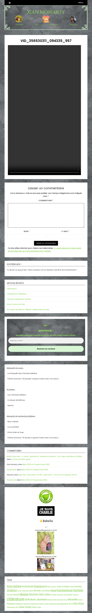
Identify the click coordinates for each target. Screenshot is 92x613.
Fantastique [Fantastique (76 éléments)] (64, 590)
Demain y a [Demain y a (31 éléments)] (38, 590)
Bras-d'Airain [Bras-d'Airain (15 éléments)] (52, 586)
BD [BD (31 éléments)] (46, 586)
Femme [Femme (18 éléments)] (10, 595)
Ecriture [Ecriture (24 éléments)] (47, 590)
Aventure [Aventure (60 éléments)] (39, 586)
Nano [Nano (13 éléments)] (65, 600)
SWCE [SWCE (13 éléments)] (17, 607)
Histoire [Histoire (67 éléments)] (23, 594)
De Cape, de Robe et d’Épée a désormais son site (28, 309)
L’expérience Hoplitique (16, 294)
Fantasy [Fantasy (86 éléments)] (78, 590)
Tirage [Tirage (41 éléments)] (28, 606)
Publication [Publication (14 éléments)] (26, 604)
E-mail (65, 231)
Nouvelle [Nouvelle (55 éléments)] (73, 599)
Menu (80, 2)
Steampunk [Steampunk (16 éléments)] (11, 607)
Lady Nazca (12, 288)
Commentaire (46, 200)
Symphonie (11, 469)
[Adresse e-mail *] (46, 341)
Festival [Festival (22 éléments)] (16, 594)
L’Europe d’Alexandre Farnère (19, 299)
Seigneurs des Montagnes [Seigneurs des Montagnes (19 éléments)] (58, 604)
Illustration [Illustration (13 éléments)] (60, 595)
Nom (26, 231)
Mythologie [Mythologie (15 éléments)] (60, 600)
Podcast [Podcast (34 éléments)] (11, 603)
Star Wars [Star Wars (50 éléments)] (78, 603)
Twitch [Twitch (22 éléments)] (34, 607)
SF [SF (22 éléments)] (70, 603)
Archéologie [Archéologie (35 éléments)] (27, 586)
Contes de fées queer (21, 459)
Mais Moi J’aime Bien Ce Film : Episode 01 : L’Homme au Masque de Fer (48, 475)
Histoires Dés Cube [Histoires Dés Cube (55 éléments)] (39, 594)
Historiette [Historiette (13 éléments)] (53, 595)
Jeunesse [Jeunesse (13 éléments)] (75, 595)
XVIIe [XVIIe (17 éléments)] (39, 607)
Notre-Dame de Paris (16, 304)
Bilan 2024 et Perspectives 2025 (36, 464)
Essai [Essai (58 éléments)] (54, 590)
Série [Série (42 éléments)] (21, 606)
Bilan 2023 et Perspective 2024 (34, 480)
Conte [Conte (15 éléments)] (19, 591)
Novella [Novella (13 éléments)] (80, 600)
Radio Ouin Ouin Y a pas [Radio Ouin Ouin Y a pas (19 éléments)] (40, 604)
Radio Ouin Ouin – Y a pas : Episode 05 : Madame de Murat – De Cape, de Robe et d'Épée (44, 456)
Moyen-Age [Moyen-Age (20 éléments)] (51, 599)
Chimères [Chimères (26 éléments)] (78, 586)
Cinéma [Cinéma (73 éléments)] (12, 590)
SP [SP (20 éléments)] (72, 604)
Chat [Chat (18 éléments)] (71, 586)
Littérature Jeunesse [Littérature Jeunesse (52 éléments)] (35, 599)
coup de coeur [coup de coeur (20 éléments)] (27, 590)
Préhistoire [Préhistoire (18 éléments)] (19, 604)
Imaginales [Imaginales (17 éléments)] (68, 595)
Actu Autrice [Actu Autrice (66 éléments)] (14, 586)
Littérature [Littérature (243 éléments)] (15, 599)
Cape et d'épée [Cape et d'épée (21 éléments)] (63, 586)
